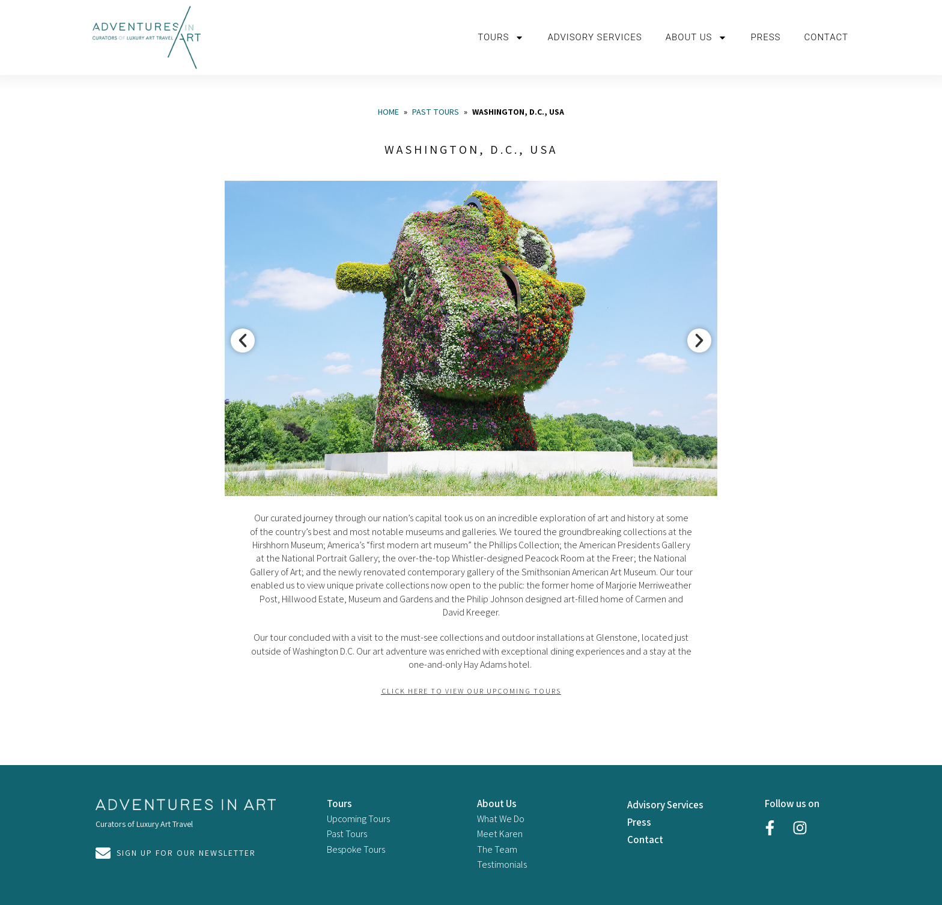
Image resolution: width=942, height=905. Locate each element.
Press (765, 37)
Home (388, 111)
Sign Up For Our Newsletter (186, 852)
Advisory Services (594, 37)
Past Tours (435, 111)
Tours (501, 37)
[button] (243, 340)
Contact (826, 37)
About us (697, 37)
